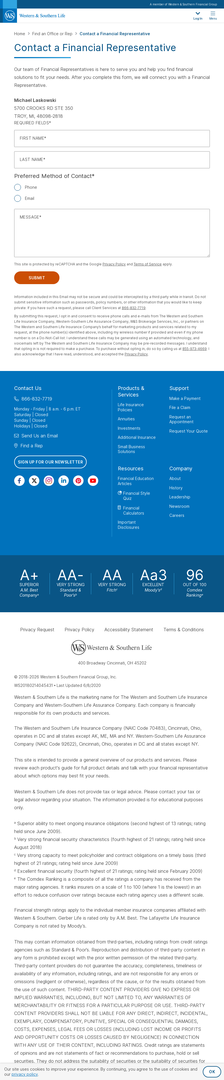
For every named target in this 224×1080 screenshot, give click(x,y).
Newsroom (179, 506)
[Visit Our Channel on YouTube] (93, 480)
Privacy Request (37, 629)
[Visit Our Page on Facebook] (19, 480)
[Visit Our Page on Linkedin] (63, 480)
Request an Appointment (181, 419)
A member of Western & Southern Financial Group (183, 4)
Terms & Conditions (183, 629)
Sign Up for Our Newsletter (50, 462)
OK (212, 1071)
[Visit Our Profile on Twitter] (34, 480)
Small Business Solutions (131, 449)
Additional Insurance (137, 437)
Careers (176, 515)
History (176, 487)
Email (29, 198)
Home (20, 33)
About (175, 478)
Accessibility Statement (128, 629)
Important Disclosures (128, 525)
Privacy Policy (114, 264)
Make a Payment (184, 398)
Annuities (126, 418)
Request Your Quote (188, 431)
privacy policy (25, 1074)
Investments (129, 428)
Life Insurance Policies (131, 407)
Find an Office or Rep (53, 33)
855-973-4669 (194, 349)
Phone (31, 187)
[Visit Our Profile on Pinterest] (78, 480)
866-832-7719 (134, 308)
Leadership (179, 496)
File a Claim (179, 407)
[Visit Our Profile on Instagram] (49, 480)
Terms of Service (148, 264)
